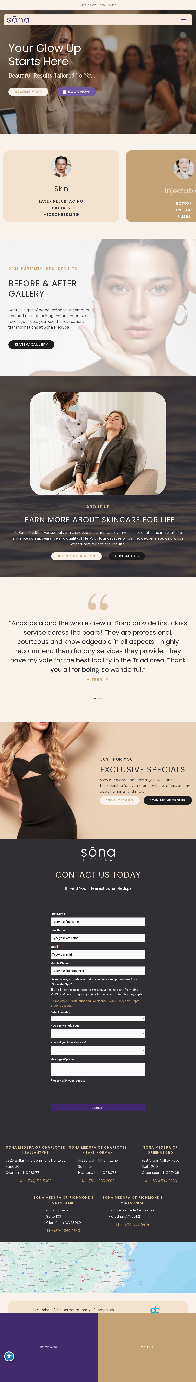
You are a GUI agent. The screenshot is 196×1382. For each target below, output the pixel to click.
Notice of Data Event (98, 5)
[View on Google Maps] (98, 1267)
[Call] (35, 1181)
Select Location (61, 1012)
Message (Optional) (64, 1059)
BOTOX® (183, 203)
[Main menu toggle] (183, 19)
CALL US (147, 1347)
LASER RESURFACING (61, 201)
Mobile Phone (60, 963)
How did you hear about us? (69, 1042)
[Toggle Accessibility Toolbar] (9, 1356)
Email (55, 946)
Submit (98, 1108)
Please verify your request (68, 1080)
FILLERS (183, 216)
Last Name (58, 930)
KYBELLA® (183, 209)
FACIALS (61, 207)
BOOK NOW (49, 1347)
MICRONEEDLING (61, 214)
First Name (58, 913)
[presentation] (82, 1092)
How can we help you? (65, 1025)
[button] (28, 92)
